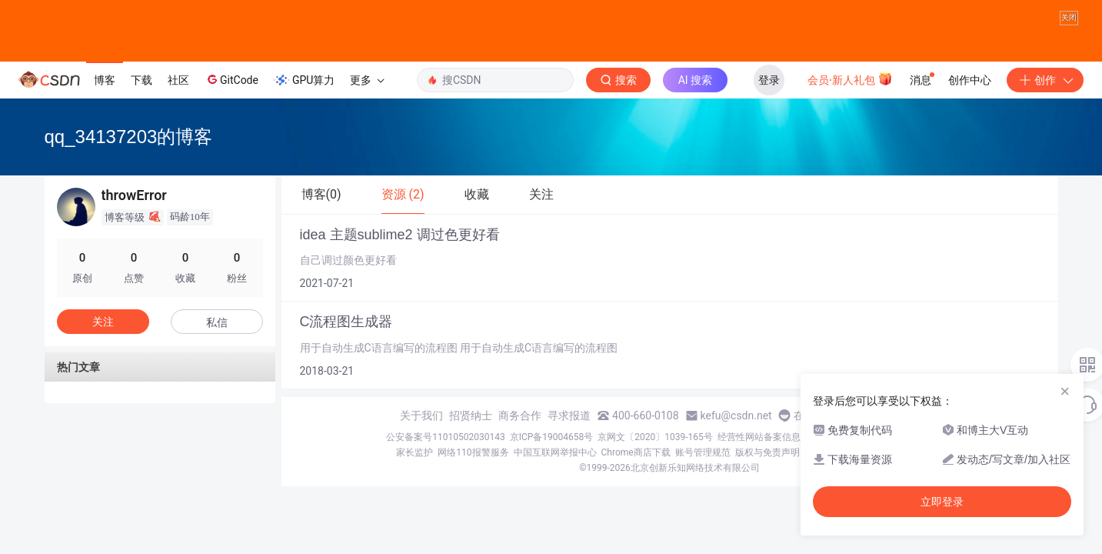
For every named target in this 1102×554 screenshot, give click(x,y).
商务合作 (519, 415)
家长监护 (414, 452)
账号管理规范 (703, 452)
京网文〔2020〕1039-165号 (655, 437)
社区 (178, 80)
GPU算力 (304, 80)
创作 (1045, 80)
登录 (769, 80)
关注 (103, 321)
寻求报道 (569, 415)
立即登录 (942, 502)
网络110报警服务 (473, 452)
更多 (367, 80)
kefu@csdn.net (736, 415)
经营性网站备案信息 (759, 437)
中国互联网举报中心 (555, 452)
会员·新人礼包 (850, 78)
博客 (104, 80)
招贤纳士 (470, 415)
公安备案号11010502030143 (445, 437)
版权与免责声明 (767, 452)
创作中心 (969, 80)
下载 (141, 80)
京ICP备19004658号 (552, 437)
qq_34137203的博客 (129, 136)
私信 (217, 322)
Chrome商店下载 (636, 452)
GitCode (231, 79)
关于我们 (421, 415)
